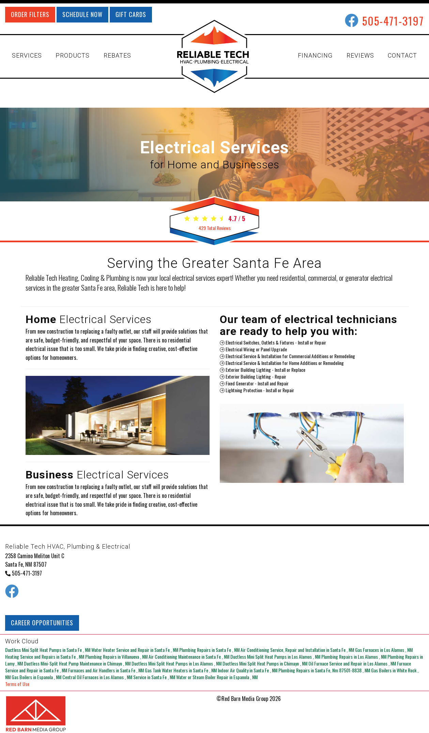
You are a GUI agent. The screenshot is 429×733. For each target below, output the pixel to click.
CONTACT (402, 55)
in (48, 649)
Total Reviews (215, 227)
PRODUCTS (73, 55)
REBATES (117, 55)
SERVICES (27, 55)
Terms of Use (17, 683)
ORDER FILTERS (30, 14)
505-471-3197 (393, 21)
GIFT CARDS (131, 14)
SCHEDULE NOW (82, 14)
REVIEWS (360, 55)
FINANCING (315, 55)
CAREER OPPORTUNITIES (42, 622)
